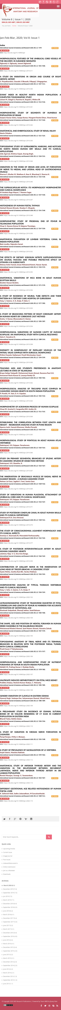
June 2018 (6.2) (7, 911)
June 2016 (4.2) (7, 940)
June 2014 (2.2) (7, 969)
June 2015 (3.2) (7, 955)
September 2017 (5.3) (9, 922)
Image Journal (7, 856)
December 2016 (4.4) (9, 933)
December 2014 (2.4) (9, 962)
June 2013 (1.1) (7, 984)
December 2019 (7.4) (9, 889)
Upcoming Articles (8, 849)
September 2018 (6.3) (9, 907)
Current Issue (7, 852)
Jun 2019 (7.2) (7, 896)
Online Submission (8, 867)
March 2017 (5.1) (8, 929)
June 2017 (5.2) (7, 925)
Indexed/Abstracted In (10, 863)
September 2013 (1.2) (9, 980)
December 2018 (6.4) (9, 904)
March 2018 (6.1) (8, 915)
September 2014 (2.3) (9, 965)
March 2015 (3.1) (8, 958)
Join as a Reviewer (8, 871)
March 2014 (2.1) (8, 973)
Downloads (6, 874)
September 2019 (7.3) (9, 893)
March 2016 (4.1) (8, 944)
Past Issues (6, 860)
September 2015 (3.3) (9, 951)
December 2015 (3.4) (9, 947)
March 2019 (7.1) (8, 900)
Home (14, 26)
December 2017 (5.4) (9, 918)
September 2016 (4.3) (9, 936)
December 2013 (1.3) (9, 976)
